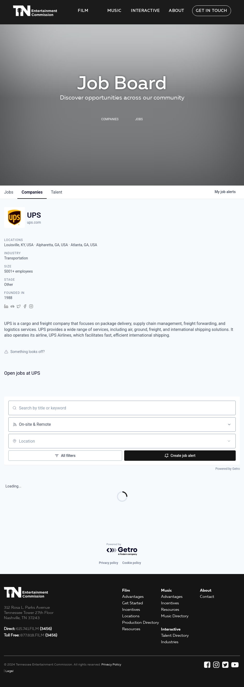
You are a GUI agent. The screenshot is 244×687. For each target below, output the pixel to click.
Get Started (132, 603)
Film (83, 10)
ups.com (34, 222)
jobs (8, 192)
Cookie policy (131, 563)
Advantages (133, 596)
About (176, 10)
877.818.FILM (30, 635)
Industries (169, 642)
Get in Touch (211, 10)
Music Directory (175, 616)
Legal (9, 671)
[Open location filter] (229, 441)
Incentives (131, 609)
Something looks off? (24, 352)
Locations (131, 616)
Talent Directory (175, 635)
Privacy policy (108, 563)
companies (32, 192)
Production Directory (140, 622)
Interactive (145, 10)
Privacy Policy (111, 664)
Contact (207, 596)
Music (114, 10)
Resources (131, 629)
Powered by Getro (227, 469)
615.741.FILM (28, 628)
